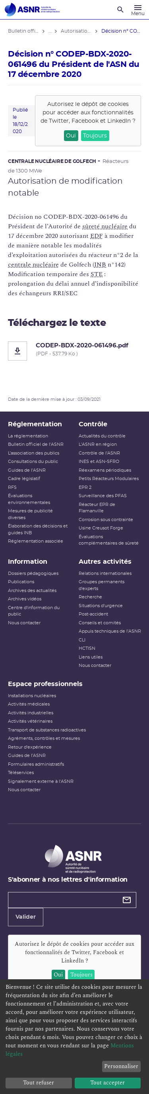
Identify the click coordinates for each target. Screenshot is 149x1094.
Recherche (90, 597)
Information (27, 562)
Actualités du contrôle (102, 436)
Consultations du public (33, 461)
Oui (71, 136)
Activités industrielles (30, 713)
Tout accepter (107, 1082)
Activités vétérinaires (30, 721)
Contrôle (93, 424)
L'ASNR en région (98, 444)
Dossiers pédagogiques (33, 573)
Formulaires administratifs (36, 764)
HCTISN (87, 648)
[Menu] (138, 9)
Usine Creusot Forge (101, 528)
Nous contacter (24, 623)
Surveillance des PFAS (103, 496)
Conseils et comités (100, 623)
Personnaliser (121, 1066)
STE (97, 274)
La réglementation (28, 436)
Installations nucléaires (32, 696)
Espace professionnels (45, 684)
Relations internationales (105, 573)
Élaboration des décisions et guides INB (38, 529)
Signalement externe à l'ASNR (41, 781)
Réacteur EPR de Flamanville (97, 508)
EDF (96, 236)
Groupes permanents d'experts (101, 585)
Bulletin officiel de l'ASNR (36, 444)
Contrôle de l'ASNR (99, 453)
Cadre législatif (24, 478)
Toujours (95, 136)
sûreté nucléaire (105, 226)
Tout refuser (38, 1082)
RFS (12, 487)
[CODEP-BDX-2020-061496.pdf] (74, 351)
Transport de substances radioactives (47, 730)
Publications (21, 582)
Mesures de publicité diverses (30, 514)
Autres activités (105, 562)
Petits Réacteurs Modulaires (109, 478)
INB (100, 264)
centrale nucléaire (33, 264)
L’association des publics (33, 453)
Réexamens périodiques (105, 470)
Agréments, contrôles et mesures (44, 738)
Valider (25, 917)
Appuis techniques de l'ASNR (110, 631)
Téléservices (21, 773)
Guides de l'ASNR (27, 470)
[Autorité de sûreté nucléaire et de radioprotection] (32, 9)
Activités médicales (29, 704)
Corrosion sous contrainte (106, 520)
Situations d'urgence (101, 606)
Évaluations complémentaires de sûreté (109, 540)
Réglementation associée (35, 541)
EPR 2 (85, 487)
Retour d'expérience (30, 747)
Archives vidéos (24, 599)
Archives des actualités (32, 590)
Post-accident (93, 614)
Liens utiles (91, 657)
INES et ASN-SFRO (99, 461)
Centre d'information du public (34, 611)
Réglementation (35, 424)
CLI (82, 640)
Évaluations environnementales (29, 499)
